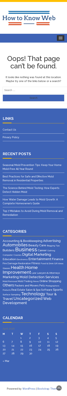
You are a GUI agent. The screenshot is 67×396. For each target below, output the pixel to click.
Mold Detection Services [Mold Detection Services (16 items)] (39, 277)
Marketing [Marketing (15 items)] (11, 277)
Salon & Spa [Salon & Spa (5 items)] (33, 289)
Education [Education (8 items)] (9, 259)
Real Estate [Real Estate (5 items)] (18, 289)
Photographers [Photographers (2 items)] (52, 286)
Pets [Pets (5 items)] (42, 285)
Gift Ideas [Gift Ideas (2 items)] (58, 263)
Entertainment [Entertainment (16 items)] (39, 259)
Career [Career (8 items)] (42, 250)
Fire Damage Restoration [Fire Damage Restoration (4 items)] (17, 263)
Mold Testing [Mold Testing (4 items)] (25, 281)
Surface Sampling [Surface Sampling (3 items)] (11, 294)
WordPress (28, 388)
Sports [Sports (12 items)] (58, 289)
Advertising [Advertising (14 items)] (52, 241)
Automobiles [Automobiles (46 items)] (15, 244)
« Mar (6, 361)
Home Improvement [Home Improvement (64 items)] (20, 270)
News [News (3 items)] (36, 281)
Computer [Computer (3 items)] (8, 255)
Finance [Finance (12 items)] (57, 259)
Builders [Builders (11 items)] (9, 250)
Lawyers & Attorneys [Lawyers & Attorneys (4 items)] (48, 273)
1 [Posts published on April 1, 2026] (21, 337)
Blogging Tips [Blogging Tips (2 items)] (53, 246)
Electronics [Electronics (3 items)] (22, 259)
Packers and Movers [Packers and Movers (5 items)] (27, 285)
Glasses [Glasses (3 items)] (6, 268)
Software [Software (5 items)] (46, 289)
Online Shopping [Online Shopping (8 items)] (50, 281)
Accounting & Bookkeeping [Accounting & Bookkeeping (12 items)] (22, 241)
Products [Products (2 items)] (7, 290)
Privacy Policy (11, 137)
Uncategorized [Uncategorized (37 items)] (27, 298)
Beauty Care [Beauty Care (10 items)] (37, 245)
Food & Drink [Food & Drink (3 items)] (47, 263)
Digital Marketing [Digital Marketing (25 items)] (36, 254)
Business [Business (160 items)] (26, 249)
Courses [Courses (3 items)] (17, 255)
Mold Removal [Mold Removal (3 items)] (10, 281)
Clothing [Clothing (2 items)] (51, 251)
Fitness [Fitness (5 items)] (36, 263)
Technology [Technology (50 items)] (33, 293)
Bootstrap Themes (48, 388)
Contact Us (9, 129)
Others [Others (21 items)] (8, 285)
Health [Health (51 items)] (17, 267)
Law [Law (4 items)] (34, 273)
